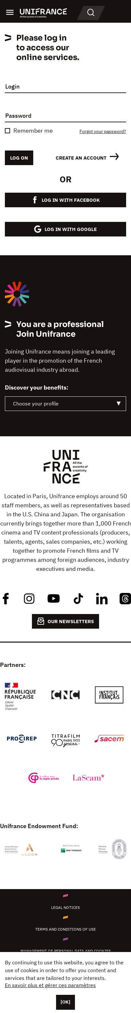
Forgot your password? (103, 131)
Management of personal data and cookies (66, 950)
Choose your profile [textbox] (36, 403)
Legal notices (65, 907)
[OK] (65, 1002)
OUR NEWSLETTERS (65, 621)
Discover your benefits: (36, 387)
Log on (19, 158)
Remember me (33, 130)
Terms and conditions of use (65, 929)
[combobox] (65, 403)
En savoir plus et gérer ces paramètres (50, 985)
